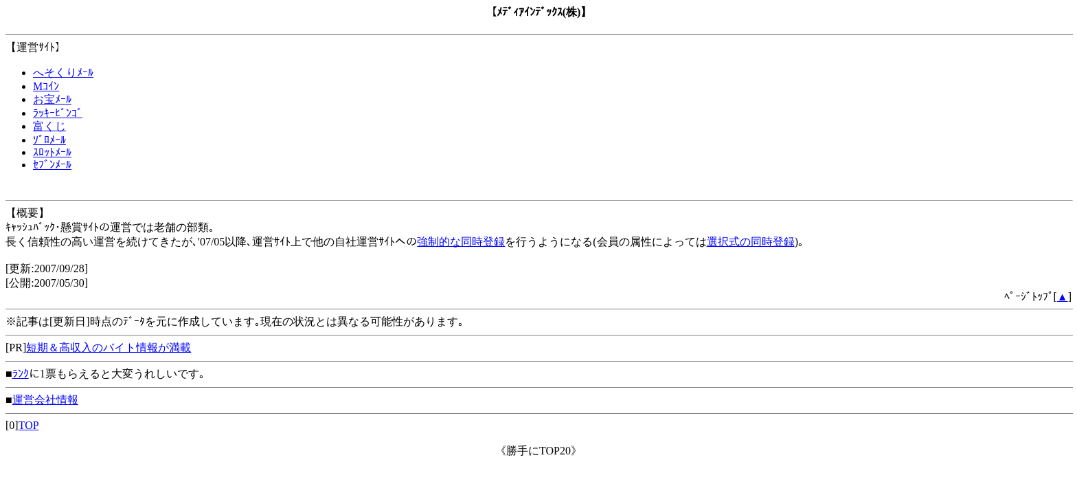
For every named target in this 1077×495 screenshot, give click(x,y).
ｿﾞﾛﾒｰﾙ (49, 140)
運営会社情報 (45, 400)
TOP (29, 425)
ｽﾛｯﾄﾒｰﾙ (52, 152)
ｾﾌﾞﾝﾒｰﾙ (52, 164)
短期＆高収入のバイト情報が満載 (108, 347)
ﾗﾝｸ (20, 374)
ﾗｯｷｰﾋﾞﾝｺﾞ (57, 113)
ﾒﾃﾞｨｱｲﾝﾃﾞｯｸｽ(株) (539, 12)
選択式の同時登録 (751, 242)
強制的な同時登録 (461, 242)
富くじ (49, 126)
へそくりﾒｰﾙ (63, 72)
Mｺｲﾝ (46, 86)
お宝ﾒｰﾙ (52, 99)
